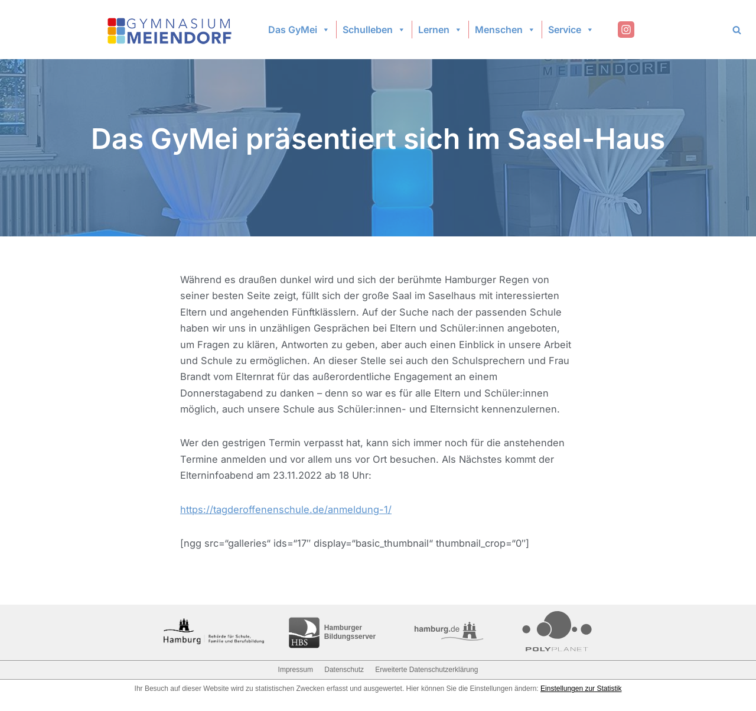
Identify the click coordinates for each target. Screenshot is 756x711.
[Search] (736, 29)
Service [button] (571, 29)
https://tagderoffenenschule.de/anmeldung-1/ (288, 521)
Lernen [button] (440, 29)
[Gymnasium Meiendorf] (171, 30)
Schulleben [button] (374, 29)
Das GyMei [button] (299, 29)
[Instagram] (626, 29)
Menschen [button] (505, 29)
